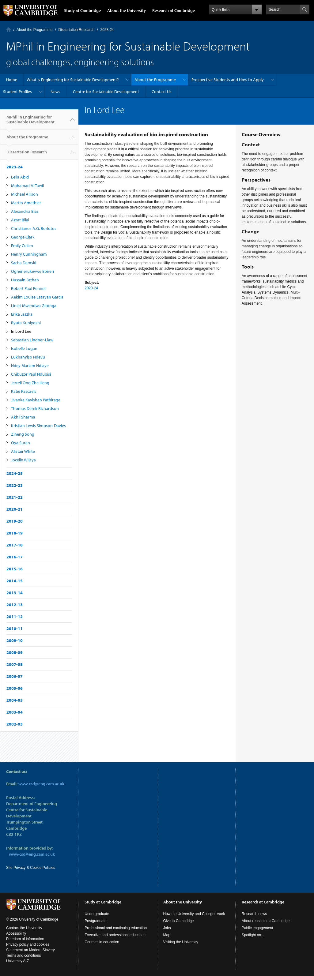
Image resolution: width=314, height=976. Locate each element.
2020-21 (14, 509)
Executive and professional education (115, 935)
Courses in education (102, 942)
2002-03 (14, 724)
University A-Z (17, 961)
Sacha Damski (23, 262)
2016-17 (14, 557)
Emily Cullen (22, 245)
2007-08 (14, 664)
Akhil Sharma (23, 417)
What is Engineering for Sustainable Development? (73, 79)
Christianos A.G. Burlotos (33, 228)
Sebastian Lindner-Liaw (32, 340)
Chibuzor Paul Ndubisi (31, 374)
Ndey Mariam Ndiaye (30, 365)
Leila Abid (20, 177)
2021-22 (14, 497)
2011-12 (14, 616)
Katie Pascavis (23, 391)
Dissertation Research (76, 30)
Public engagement (257, 928)
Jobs (167, 928)
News (55, 91)
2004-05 (14, 700)
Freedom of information (25, 939)
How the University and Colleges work (194, 914)
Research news (254, 914)
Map (166, 935)
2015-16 (14, 569)
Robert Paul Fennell (28, 288)
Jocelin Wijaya (23, 460)
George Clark (23, 237)
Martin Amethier (26, 202)
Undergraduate (97, 914)
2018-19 (14, 533)
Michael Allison (24, 194)
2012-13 (14, 604)
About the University (126, 10)
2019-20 (14, 521)
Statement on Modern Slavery (30, 950)
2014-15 (14, 581)
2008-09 (14, 652)
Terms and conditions (23, 955)
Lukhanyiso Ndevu (28, 357)
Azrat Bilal (20, 220)
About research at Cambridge (266, 921)
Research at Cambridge (173, 10)
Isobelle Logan (24, 348)
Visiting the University (181, 942)
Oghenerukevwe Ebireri (32, 271)
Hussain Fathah (25, 280)
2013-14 (14, 592)
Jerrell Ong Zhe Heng (30, 382)
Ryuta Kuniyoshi (26, 322)
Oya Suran (20, 442)
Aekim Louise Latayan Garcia (37, 297)
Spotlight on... (253, 935)
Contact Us (162, 91)
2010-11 (14, 628)
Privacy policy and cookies (27, 944)
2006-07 (14, 676)
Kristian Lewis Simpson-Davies (38, 425)
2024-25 (14, 473)
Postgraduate (95, 921)
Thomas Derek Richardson (35, 408)
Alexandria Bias (25, 211)
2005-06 (14, 688)
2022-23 (14, 485)
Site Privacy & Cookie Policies (30, 867)
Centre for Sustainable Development (106, 91)
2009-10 (14, 640)
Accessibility (16, 933)
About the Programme (34, 30)
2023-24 (107, 30)
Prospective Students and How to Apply (227, 79)
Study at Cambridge (82, 10)
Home (8, 29)
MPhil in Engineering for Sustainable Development (30, 122)
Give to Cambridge (178, 921)
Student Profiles (17, 91)
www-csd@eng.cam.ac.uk (41, 783)
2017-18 (14, 545)
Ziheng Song (22, 434)
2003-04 (14, 712)
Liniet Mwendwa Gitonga (33, 305)
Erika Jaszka (21, 314)
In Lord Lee (21, 331)
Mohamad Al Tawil (27, 185)
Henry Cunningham (29, 254)
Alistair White (23, 451)
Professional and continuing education (116, 928)
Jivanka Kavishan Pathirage (35, 400)
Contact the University (24, 928)
